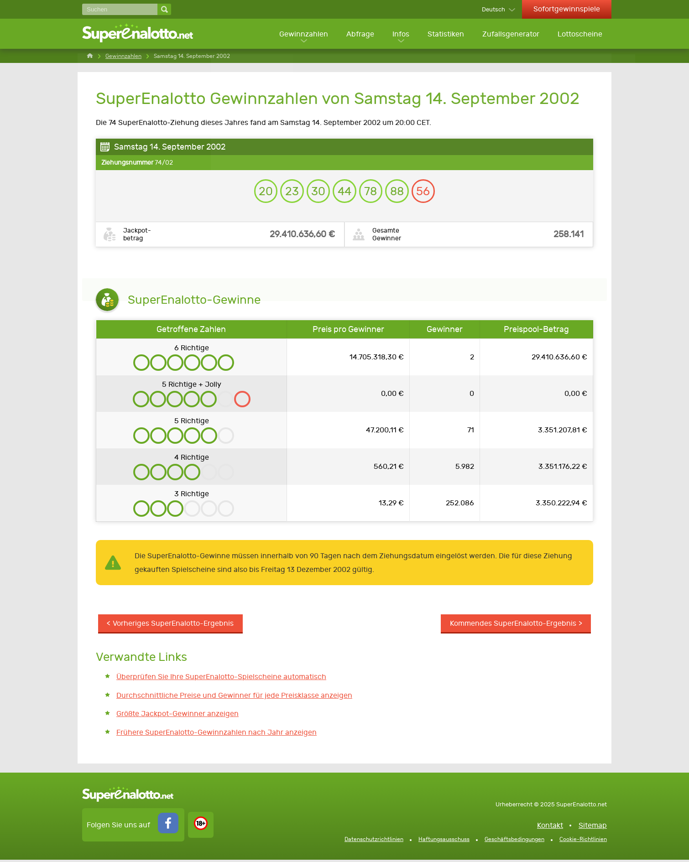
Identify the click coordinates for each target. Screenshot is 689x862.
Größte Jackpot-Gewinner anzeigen (177, 716)
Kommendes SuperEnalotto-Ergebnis (512, 626)
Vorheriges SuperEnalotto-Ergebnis (173, 626)
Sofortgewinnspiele (566, 9)
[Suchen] (119, 9)
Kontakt (550, 827)
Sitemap (593, 827)
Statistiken (445, 34)
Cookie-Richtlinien (583, 841)
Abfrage (358, 34)
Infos (399, 34)
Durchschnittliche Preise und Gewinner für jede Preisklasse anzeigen (234, 697)
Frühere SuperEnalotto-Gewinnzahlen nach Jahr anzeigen (216, 735)
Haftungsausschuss (444, 841)
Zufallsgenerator (510, 34)
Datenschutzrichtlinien (373, 841)
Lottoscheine (580, 34)
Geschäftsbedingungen (514, 841)
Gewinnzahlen (301, 34)
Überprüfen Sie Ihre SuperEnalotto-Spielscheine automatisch (221, 679)
